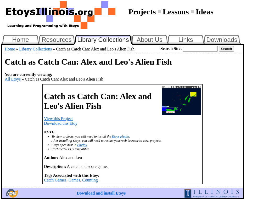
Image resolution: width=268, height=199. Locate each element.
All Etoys (13, 79)
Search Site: (171, 48)
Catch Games (55, 180)
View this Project (58, 118)
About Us (150, 39)
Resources (57, 39)
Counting (90, 180)
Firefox (82, 145)
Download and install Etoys (101, 193)
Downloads (221, 39)
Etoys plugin (120, 136)
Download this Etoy (60, 123)
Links (185, 39)
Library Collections (105, 39)
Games (74, 180)
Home (20, 39)
